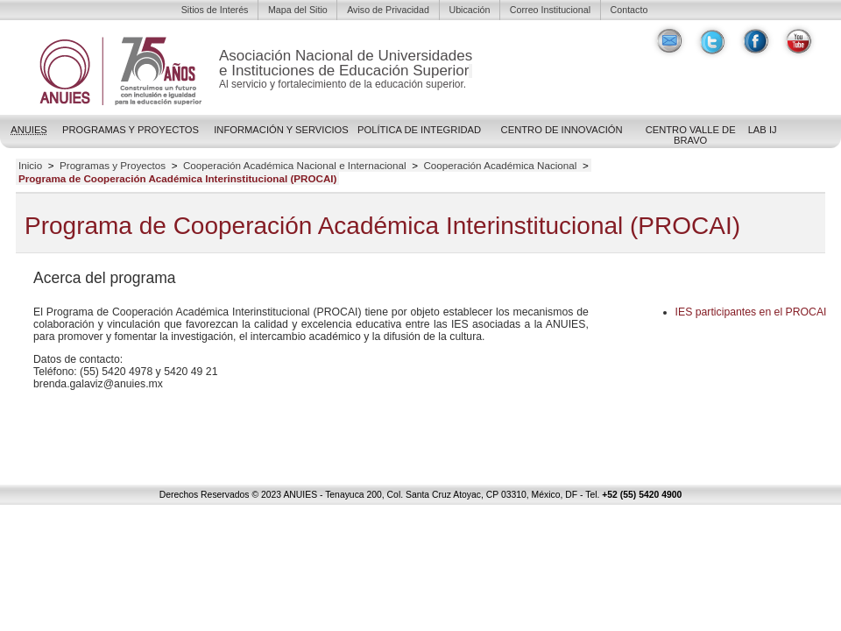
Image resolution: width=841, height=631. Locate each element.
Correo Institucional (550, 9)
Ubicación (469, 9)
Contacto (629, 9)
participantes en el (751, 312)
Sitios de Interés (215, 9)
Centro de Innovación (562, 129)
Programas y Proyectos (130, 129)
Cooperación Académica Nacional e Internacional (294, 165)
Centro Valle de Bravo (691, 134)
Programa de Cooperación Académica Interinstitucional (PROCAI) (177, 179)
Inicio (30, 165)
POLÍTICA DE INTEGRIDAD (419, 129)
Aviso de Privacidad (388, 9)
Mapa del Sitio (298, 9)
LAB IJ (762, 129)
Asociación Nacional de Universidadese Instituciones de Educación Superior (345, 63)
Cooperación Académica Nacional (499, 165)
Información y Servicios (281, 129)
